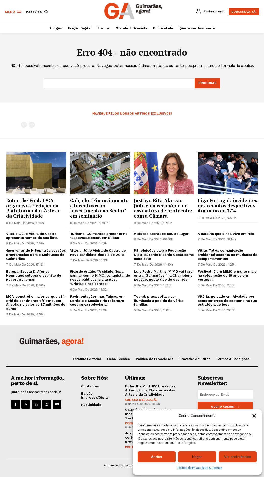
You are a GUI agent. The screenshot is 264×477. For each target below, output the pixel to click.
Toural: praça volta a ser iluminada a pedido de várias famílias (159, 300)
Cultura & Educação (141, 400)
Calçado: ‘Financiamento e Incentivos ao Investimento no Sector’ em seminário (99, 208)
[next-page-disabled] (32, 125)
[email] (225, 394)
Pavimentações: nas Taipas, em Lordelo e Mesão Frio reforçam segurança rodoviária (97, 300)
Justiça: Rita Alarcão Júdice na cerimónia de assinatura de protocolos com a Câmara (163, 208)
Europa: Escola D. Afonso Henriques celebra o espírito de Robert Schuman (33, 275)
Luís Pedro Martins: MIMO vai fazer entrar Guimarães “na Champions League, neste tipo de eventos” (164, 275)
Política (131, 447)
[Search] (207, 83)
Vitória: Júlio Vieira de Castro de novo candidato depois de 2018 (98, 252)
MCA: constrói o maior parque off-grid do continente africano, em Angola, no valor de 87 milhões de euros (35, 302)
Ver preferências (237, 457)
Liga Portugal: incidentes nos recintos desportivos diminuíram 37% (227, 205)
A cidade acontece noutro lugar (161, 234)
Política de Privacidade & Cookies (199, 468)
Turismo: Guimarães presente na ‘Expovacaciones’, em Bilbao (98, 236)
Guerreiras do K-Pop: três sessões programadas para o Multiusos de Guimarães (36, 254)
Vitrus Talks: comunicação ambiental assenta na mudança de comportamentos (227, 254)
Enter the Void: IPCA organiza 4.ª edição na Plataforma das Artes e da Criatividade (33, 208)
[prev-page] (24, 125)
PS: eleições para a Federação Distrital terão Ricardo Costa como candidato (164, 254)
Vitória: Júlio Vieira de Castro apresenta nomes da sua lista (32, 236)
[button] (254, 415)
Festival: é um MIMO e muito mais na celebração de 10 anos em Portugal (227, 275)
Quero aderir (225, 407)
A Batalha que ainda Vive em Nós (226, 234)
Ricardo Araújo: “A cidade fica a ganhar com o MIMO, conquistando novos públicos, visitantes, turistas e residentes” (100, 277)
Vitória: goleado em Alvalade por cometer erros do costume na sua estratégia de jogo (227, 300)
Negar (197, 457)
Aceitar (156, 457)
